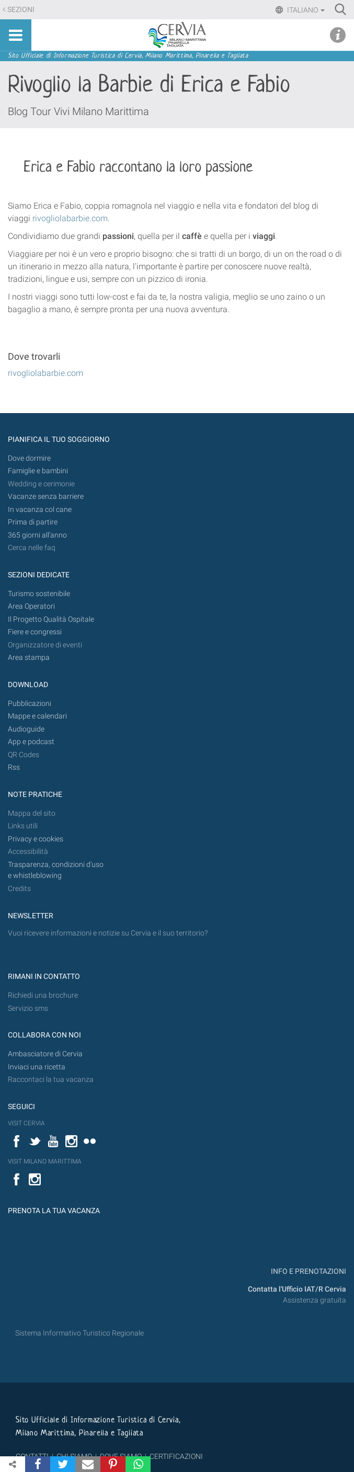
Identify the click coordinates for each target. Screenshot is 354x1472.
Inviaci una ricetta (36, 1067)
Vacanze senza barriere (46, 496)
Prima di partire (33, 522)
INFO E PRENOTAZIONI (307, 1271)
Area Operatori (31, 606)
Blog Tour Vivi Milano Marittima (78, 111)
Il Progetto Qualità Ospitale (51, 619)
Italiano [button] (305, 10)
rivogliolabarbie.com (45, 373)
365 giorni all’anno (37, 535)
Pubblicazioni (29, 703)
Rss (14, 767)
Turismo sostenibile (39, 593)
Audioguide (26, 729)
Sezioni (21, 10)
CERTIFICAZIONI (176, 1456)
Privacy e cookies (35, 839)
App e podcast (31, 741)
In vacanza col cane (40, 509)
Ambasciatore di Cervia (45, 1053)
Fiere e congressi (35, 631)
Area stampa (29, 657)
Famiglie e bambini (38, 470)
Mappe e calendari (37, 716)
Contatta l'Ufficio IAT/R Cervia (297, 1289)
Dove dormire (29, 458)
